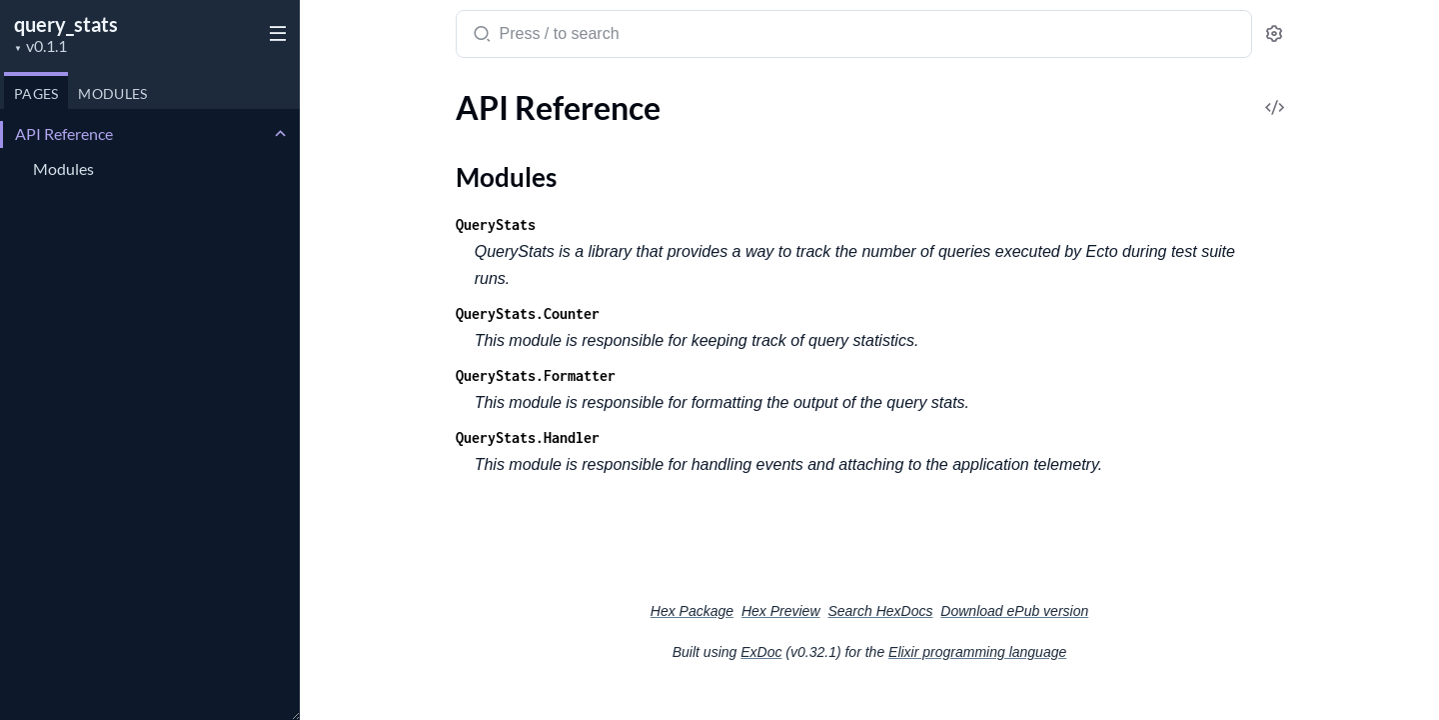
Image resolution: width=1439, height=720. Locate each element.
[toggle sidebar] (274, 32)
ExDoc (760, 652)
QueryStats (496, 224)
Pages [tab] (36, 93)
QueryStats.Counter (528, 313)
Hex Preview (780, 611)
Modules (63, 168)
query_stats (66, 24)
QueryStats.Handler (528, 437)
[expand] (280, 134)
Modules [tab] (112, 93)
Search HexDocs (879, 611)
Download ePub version (1014, 611)
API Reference (64, 133)
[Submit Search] (480, 36)
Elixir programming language (977, 652)
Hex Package (692, 611)
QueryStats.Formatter (536, 375)
